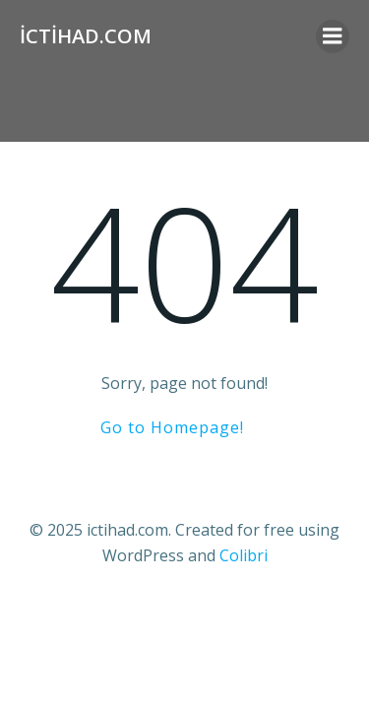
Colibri (243, 555)
